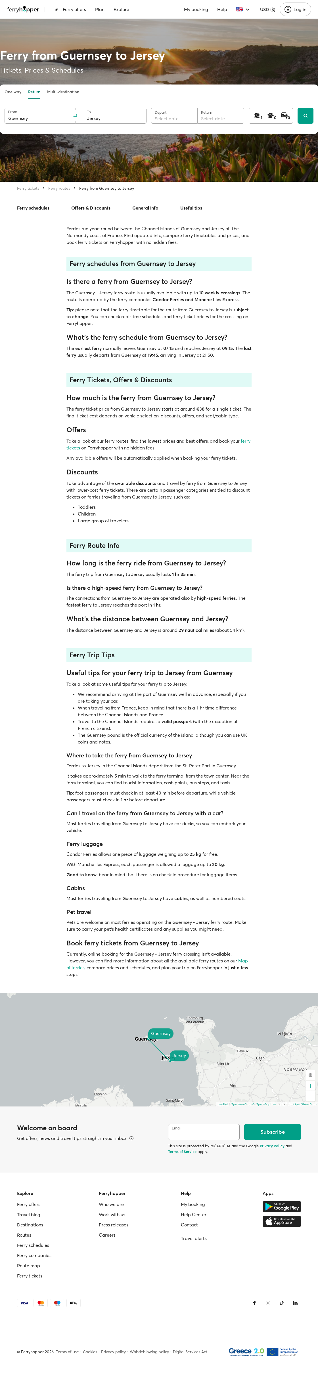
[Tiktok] (281, 1303)
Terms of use (67, 1351)
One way (13, 91)
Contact (189, 1225)
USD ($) (267, 9)
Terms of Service (182, 1151)
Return (34, 91)
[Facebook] (254, 1303)
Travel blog (28, 1214)
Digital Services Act (190, 1351)
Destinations (30, 1225)
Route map (28, 1265)
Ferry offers (70, 9)
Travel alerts (194, 1238)
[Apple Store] (282, 1221)
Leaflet (223, 1104)
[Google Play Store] (282, 1206)
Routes (24, 1235)
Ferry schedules (33, 208)
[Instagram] (268, 1303)
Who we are (111, 1204)
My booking (196, 9)
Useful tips (191, 208)
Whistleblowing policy (149, 1351)
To (89, 112)
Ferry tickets (28, 188)
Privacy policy (113, 1351)
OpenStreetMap (305, 1104)
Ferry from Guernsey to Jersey (106, 188)
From (12, 112)
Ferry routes (59, 188)
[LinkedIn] (295, 1303)
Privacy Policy (272, 1146)
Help (222, 9)
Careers (107, 1235)
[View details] (131, 1138)
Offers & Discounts (90, 208)
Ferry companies (34, 1255)
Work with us (112, 1214)
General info (145, 208)
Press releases (113, 1225)
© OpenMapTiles (264, 1104)
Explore (121, 9)
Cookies (90, 1351)
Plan (99, 9)
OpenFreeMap (241, 1104)
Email (176, 1128)
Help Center (193, 1214)
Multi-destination (63, 91)
